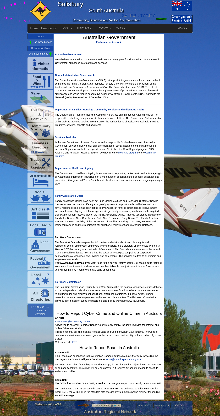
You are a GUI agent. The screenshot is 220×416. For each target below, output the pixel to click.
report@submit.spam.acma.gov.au (124, 359)
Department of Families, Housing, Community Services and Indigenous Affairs (99, 109)
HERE (73, 342)
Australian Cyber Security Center (72, 321)
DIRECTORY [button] (85, 28)
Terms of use (144, 405)
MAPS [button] (120, 28)
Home (34, 28)
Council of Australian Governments (75, 75)
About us (177, 405)
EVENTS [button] (105, 28)
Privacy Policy (162, 405)
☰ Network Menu (40, 48)
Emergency (49, 28)
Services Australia (65, 137)
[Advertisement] (178, 85)
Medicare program (128, 152)
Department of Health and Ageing (74, 168)
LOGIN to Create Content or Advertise (40, 310)
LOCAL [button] (67, 28)
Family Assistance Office (69, 195)
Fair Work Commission (68, 282)
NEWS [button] (182, 28)
